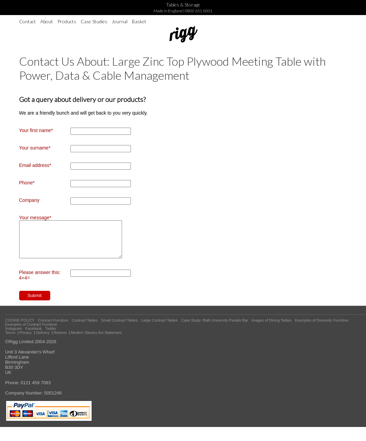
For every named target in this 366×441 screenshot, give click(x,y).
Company (29, 200)
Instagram (13, 336)
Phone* (27, 182)
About (46, 21)
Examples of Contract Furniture (31, 331)
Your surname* (35, 148)
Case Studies (94, 21)
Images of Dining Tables (272, 327)
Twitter (50, 336)
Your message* (35, 217)
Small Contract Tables (119, 327)
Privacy (25, 340)
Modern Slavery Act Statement (96, 340)
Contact (27, 21)
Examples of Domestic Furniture (322, 327)
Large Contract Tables (159, 327)
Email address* (35, 165)
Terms (10, 340)
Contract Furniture (53, 327)
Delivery (43, 340)
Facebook (33, 336)
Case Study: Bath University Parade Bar (214, 327)
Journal (119, 21)
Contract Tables (85, 327)
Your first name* (36, 130)
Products (66, 21)
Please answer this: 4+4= (39, 282)
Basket (139, 21)
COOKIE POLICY (20, 327)
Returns (60, 340)
